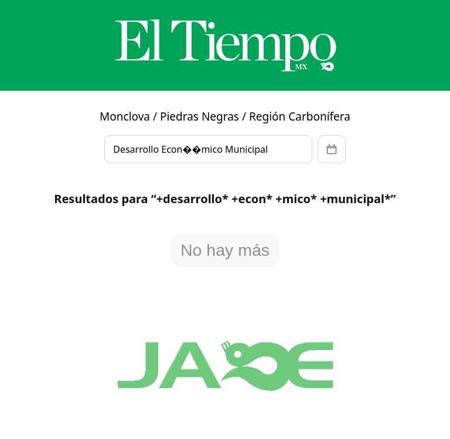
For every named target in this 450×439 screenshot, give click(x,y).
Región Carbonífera (299, 116)
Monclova (125, 116)
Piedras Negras (199, 116)
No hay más (225, 250)
